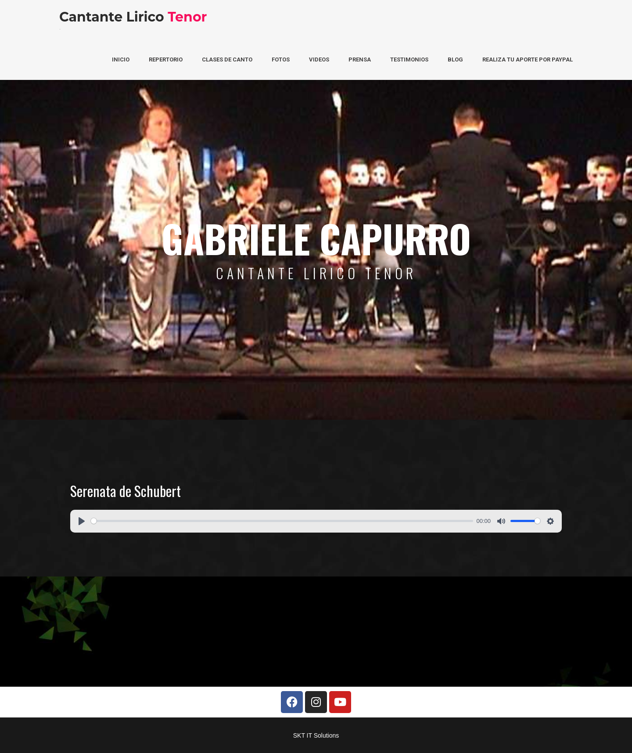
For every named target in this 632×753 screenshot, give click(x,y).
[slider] (282, 521)
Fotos (281, 59)
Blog (455, 59)
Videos (319, 59)
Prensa (359, 59)
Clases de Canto (227, 59)
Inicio (120, 59)
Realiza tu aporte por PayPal (527, 59)
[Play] (82, 521)
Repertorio (166, 59)
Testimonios (409, 59)
